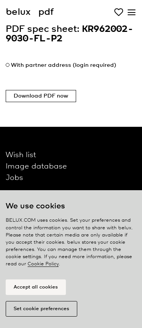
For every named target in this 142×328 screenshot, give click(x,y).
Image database (36, 166)
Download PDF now (41, 96)
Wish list (21, 155)
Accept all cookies (36, 287)
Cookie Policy (43, 264)
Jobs (14, 177)
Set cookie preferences (41, 308)
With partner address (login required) (63, 65)
